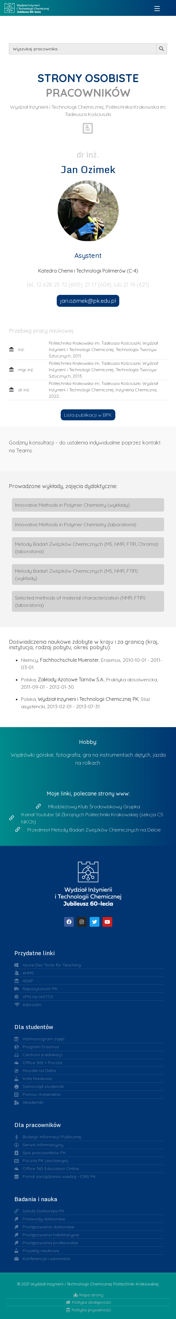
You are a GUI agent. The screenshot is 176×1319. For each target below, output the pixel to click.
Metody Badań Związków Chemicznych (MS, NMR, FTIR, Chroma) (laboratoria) (86, 547)
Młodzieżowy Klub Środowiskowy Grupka (94, 806)
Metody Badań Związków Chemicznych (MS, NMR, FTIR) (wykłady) (76, 574)
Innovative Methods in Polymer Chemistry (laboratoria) (75, 524)
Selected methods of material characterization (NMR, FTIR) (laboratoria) (80, 601)
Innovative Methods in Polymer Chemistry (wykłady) (72, 505)
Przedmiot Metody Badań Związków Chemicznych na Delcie (94, 830)
